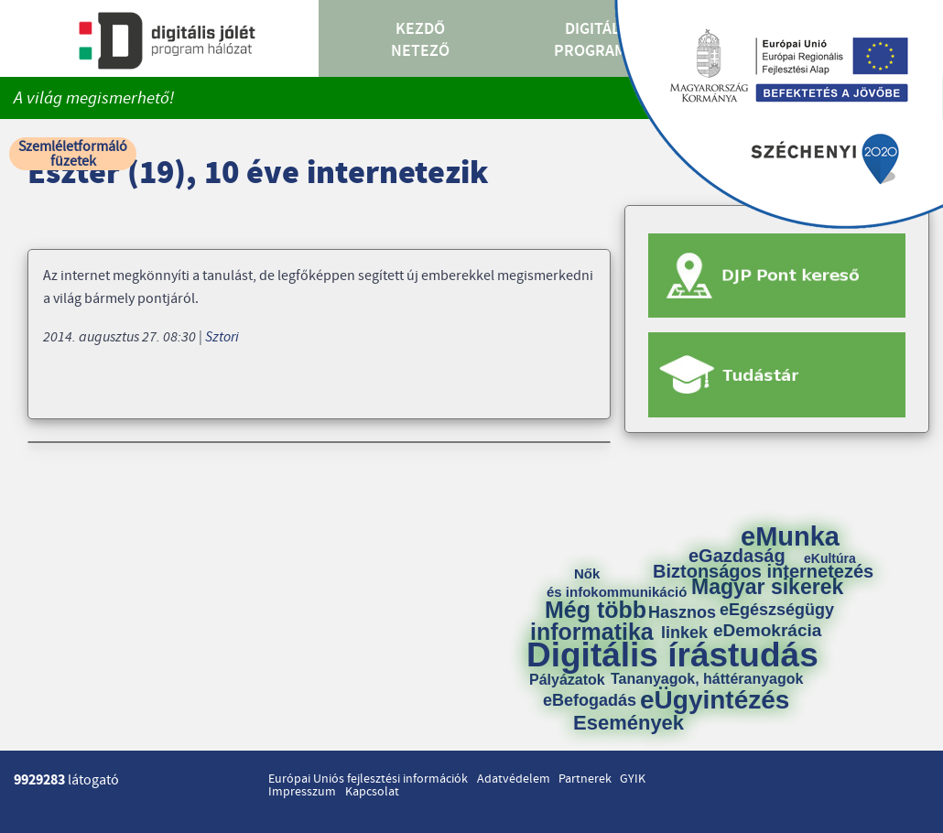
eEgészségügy (777, 609)
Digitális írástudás (672, 655)
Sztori (222, 337)
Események (628, 723)
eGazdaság (737, 555)
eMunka (790, 537)
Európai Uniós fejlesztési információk (368, 779)
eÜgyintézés (714, 700)
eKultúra (830, 558)
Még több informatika (592, 621)
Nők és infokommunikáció (617, 583)
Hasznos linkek (688, 622)
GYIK (632, 779)
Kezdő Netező (420, 40)
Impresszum (302, 791)
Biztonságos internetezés (763, 571)
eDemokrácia (767, 630)
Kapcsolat (372, 791)
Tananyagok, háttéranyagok (707, 679)
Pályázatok (567, 680)
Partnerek (585, 779)
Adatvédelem (513, 779)
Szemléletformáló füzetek (72, 153)
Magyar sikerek (767, 587)
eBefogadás (589, 700)
